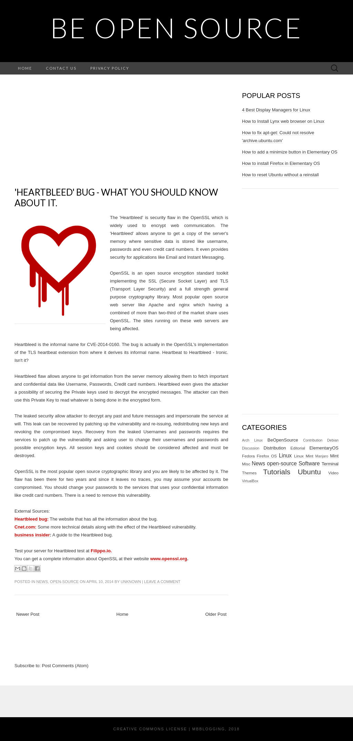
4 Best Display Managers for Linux (276, 109)
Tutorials (276, 472)
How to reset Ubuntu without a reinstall (280, 174)
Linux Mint (303, 456)
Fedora (248, 456)
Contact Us (61, 68)
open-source (64, 582)
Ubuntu (309, 472)
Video (333, 473)
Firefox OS (267, 456)
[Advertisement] (121, 138)
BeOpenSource (283, 440)
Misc (246, 464)
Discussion (250, 448)
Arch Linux (252, 440)
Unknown (131, 582)
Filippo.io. (101, 550)
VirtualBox (250, 481)
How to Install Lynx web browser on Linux (283, 121)
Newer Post (27, 614)
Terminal (330, 463)
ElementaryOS (324, 448)
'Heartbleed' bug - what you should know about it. (116, 197)
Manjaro (322, 456)
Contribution (312, 440)
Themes (249, 473)
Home (25, 68)
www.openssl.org (168, 558)
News (42, 582)
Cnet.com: (25, 527)
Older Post (215, 614)
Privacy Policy (109, 68)
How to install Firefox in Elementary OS (281, 163)
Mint (334, 455)
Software (309, 463)
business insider (32, 534)
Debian (333, 440)
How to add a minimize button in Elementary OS (289, 152)
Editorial (298, 448)
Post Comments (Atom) (65, 665)
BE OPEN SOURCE (176, 27)
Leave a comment (162, 582)
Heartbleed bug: (31, 519)
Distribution (275, 448)
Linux (285, 455)
